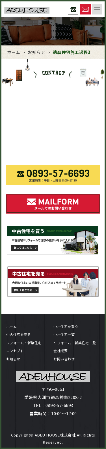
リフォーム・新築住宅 (24, 342)
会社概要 (60, 350)
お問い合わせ (64, 358)
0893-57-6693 (59, 405)
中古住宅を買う (65, 326)
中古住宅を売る (18, 334)
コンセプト (15, 350)
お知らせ (13, 358)
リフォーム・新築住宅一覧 (74, 342)
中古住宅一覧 (64, 334)
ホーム (11, 326)
